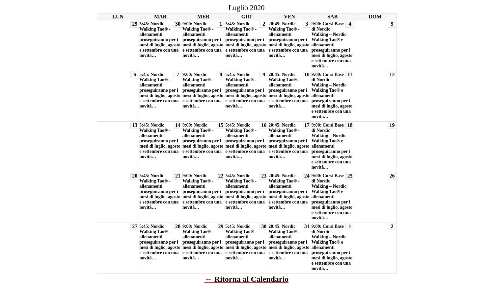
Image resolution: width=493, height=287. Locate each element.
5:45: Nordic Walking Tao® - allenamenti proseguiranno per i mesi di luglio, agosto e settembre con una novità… (159, 39)
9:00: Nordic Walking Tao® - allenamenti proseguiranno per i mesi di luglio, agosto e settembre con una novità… (202, 39)
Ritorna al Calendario (251, 279)
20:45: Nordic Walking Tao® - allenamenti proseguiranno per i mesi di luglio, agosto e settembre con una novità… (288, 39)
